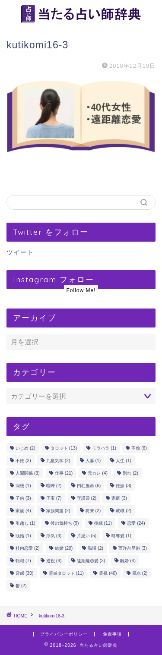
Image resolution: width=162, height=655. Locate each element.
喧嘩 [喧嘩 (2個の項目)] (54, 485)
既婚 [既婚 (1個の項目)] (23, 535)
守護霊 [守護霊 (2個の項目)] (87, 498)
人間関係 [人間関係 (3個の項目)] (28, 473)
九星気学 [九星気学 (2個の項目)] (58, 460)
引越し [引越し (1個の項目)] (25, 523)
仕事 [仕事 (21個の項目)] (64, 473)
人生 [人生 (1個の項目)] (123, 460)
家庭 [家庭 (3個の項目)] (119, 498)
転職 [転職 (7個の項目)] (23, 560)
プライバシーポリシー (64, 634)
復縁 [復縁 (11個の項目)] (103, 523)
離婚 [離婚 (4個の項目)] (128, 560)
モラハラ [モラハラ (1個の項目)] (104, 448)
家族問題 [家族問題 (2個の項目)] (58, 510)
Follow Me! (80, 290)
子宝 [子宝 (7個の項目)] (54, 498)
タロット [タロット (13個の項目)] (64, 448)
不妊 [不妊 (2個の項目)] (23, 460)
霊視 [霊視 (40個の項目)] (108, 573)
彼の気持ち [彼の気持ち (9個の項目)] (65, 523)
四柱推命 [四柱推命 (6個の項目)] (89, 485)
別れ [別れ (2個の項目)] (130, 473)
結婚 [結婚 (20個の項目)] (64, 548)
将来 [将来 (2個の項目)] (93, 510)
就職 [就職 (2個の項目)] (123, 510)
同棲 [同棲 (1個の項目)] (23, 485)
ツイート (20, 252)
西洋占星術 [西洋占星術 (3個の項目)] (132, 548)
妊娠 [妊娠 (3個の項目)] (123, 485)
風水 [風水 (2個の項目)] (140, 573)
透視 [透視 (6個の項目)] (54, 560)
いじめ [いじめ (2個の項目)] (25, 448)
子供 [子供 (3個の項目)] (23, 498)
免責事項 (112, 634)
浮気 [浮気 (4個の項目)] (54, 535)
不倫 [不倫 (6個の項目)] (139, 448)
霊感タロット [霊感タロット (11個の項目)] (66, 573)
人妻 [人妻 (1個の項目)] (93, 460)
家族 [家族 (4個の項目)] (23, 510)
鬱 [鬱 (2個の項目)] (21, 585)
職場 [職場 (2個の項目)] (95, 548)
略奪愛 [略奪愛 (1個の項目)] (121, 535)
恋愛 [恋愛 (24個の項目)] (136, 523)
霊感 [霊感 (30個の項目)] (24, 573)
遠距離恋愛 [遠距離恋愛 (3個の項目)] (91, 560)
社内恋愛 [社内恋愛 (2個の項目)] (28, 548)
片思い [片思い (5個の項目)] (87, 535)
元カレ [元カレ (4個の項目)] (98, 473)
